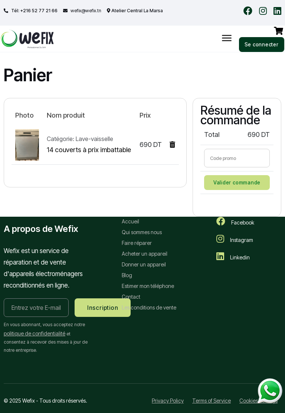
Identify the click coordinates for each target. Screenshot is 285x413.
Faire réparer (137, 243)
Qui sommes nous (142, 232)
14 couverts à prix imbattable (89, 150)
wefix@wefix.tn (86, 10)
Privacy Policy (168, 401)
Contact (131, 297)
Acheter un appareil (144, 253)
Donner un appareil (144, 264)
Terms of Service (211, 401)
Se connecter (261, 44)
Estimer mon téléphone (148, 286)
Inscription (102, 307)
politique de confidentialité (34, 334)
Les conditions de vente (149, 307)
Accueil (130, 221)
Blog (127, 275)
